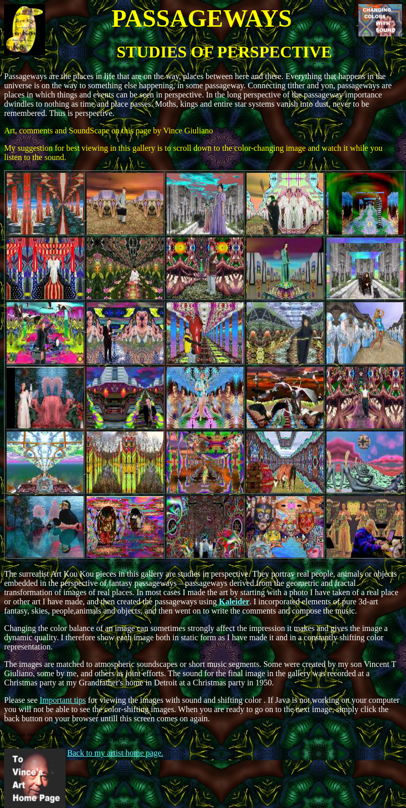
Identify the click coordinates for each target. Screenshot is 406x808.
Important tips (62, 700)
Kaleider (234, 601)
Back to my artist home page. (115, 752)
